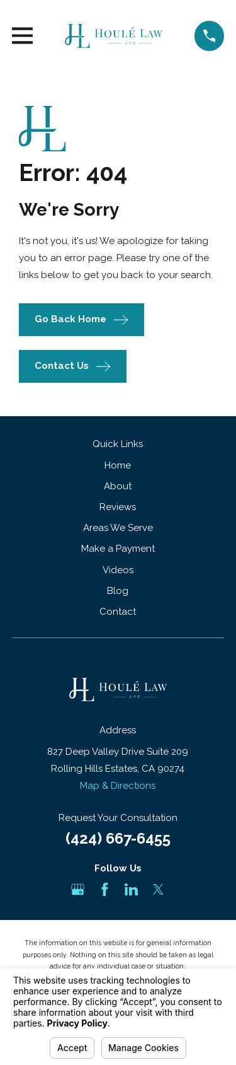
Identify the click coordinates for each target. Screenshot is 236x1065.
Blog (117, 591)
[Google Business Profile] (77, 889)
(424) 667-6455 (118, 838)
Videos (118, 570)
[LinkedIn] (131, 889)
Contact (117, 611)
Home (117, 465)
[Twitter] (158, 889)
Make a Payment (118, 548)
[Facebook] (104, 889)
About (118, 486)
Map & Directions (117, 785)
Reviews (117, 507)
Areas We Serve (118, 527)
